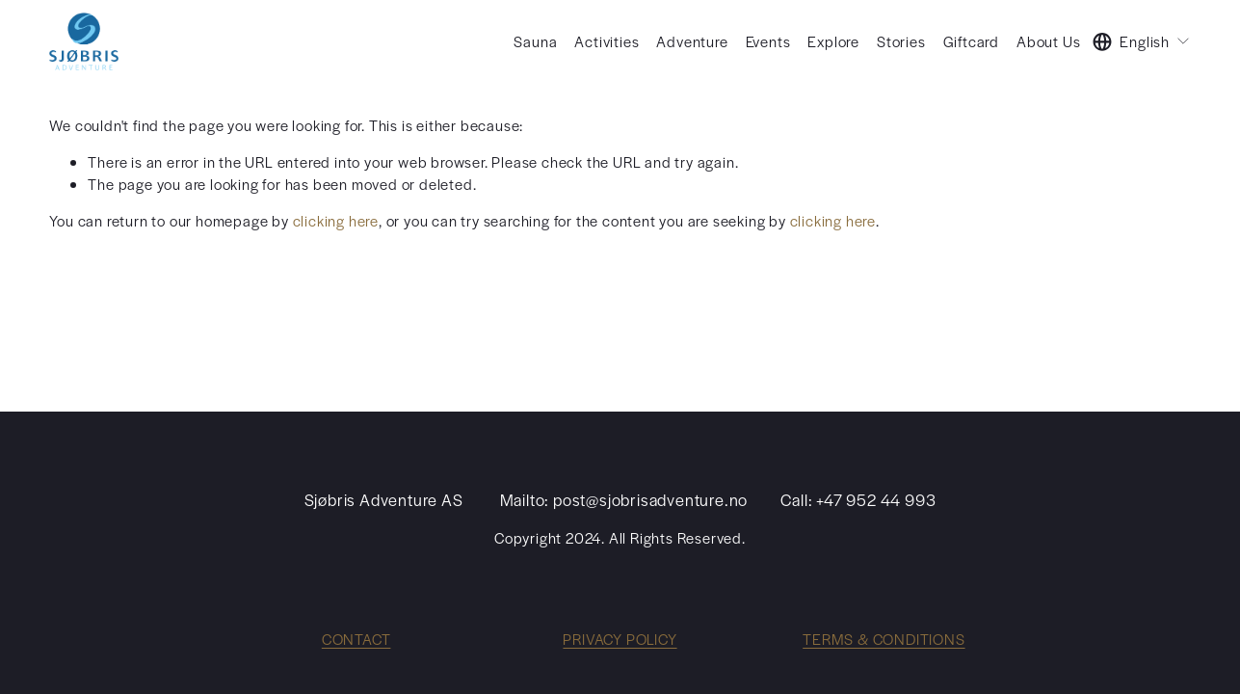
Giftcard (971, 41)
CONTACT (356, 638)
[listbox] (1141, 41)
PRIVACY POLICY (619, 638)
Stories (901, 41)
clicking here (336, 220)
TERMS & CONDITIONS (883, 638)
